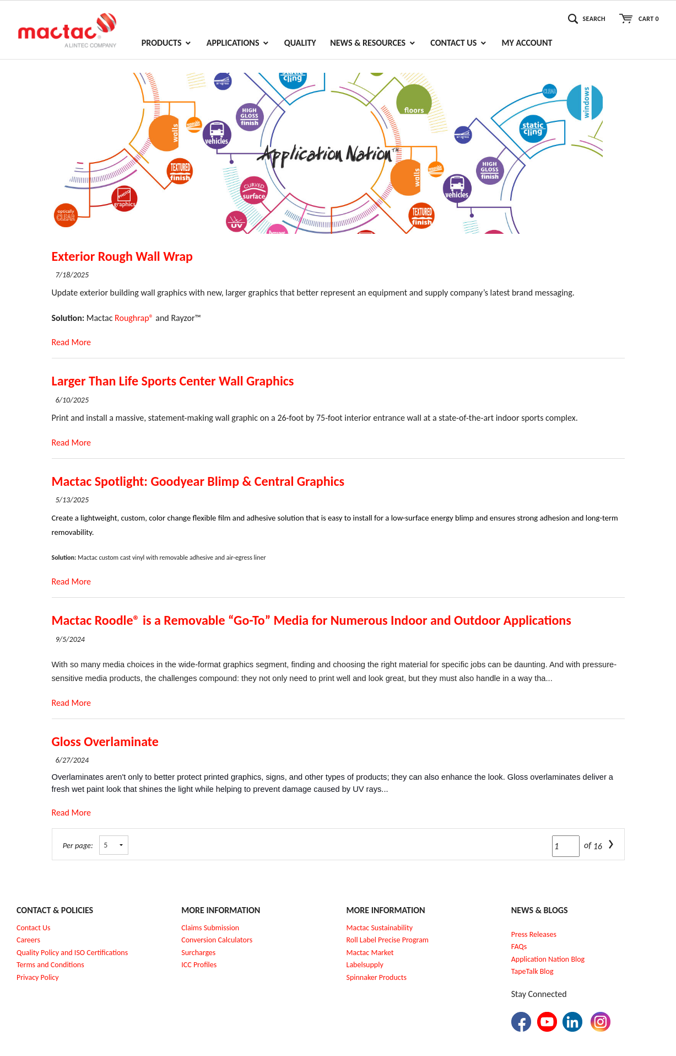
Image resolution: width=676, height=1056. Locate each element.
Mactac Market (370, 952)
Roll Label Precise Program (388, 940)
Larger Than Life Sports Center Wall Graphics (173, 381)
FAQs (519, 946)
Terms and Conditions (50, 964)
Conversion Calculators (216, 940)
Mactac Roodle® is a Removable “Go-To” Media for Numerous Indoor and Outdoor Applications (311, 620)
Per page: (78, 845)
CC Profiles (200, 964)
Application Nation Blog (548, 959)
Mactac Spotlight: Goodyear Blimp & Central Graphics (198, 481)
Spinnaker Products (377, 977)
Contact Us (34, 927)
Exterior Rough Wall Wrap (122, 256)
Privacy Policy (38, 977)
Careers (28, 940)
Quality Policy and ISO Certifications (72, 952)
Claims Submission (210, 927)
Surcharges (198, 952)
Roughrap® (134, 318)
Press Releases (533, 934)
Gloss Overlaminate (105, 741)
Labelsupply (365, 964)
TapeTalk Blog (532, 971)
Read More (71, 342)
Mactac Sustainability (380, 927)
